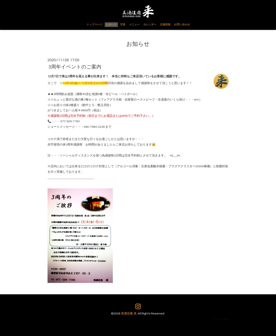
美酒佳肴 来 (129, 313)
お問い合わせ (182, 24)
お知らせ (111, 24)
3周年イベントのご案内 (74, 66)
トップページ (94, 24)
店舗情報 (165, 24)
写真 (122, 24)
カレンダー (149, 24)
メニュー (134, 24)
